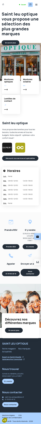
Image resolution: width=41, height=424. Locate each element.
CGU (20, 415)
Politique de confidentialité (12, 418)
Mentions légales (8, 415)
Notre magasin (9, 348)
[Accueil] (3, 4)
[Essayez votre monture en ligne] (37, 262)
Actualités (7, 351)
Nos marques (24, 348)
